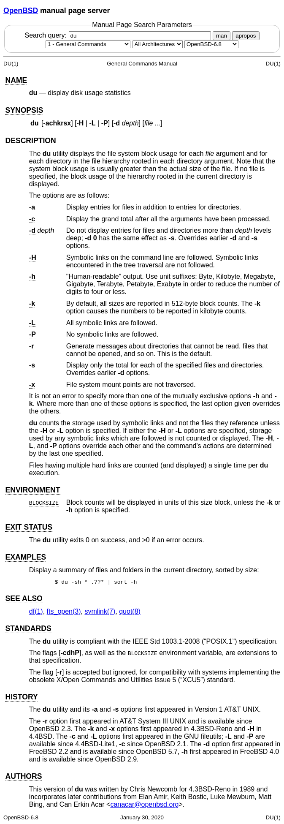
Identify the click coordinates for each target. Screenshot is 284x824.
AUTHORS (23, 776)
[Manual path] (211, 44)
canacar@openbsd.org (144, 804)
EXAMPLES (25, 557)
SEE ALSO (23, 598)
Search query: (118, 35)
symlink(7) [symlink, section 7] (99, 611)
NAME (16, 80)
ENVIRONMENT (32, 490)
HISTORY (21, 697)
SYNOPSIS (24, 110)
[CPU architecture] (158, 44)
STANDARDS (28, 628)
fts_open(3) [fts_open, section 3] (64, 611)
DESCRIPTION (30, 140)
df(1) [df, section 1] (36, 611)
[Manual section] (88, 44)
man (221, 36)
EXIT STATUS (28, 527)
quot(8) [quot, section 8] (130, 611)
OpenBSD (20, 10)
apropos (245, 36)
